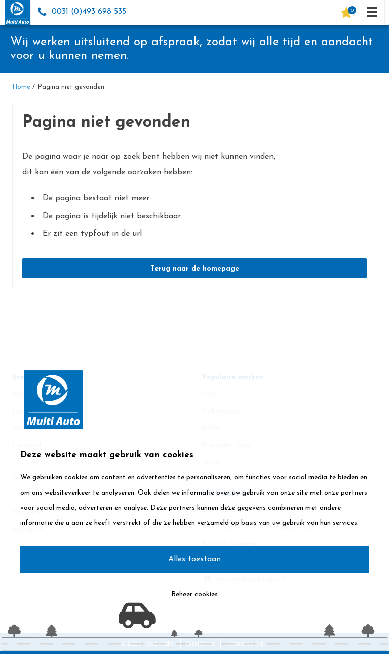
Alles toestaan (194, 559)
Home (21, 87)
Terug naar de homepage (194, 269)
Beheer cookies (194, 594)
